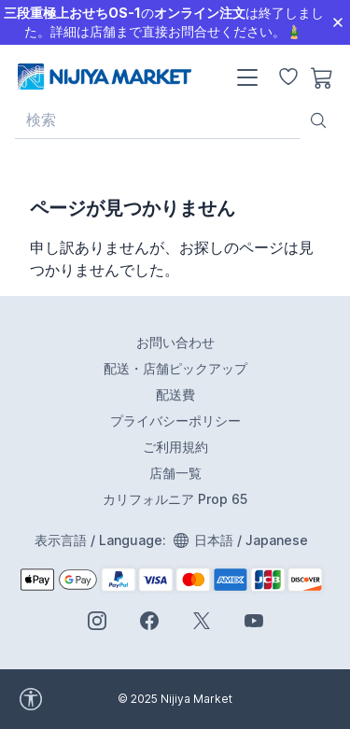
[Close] (338, 22)
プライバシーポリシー (175, 420)
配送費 (175, 394)
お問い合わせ (175, 342)
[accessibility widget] (112, 699)
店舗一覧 (175, 473)
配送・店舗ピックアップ (175, 368)
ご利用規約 (175, 447)
